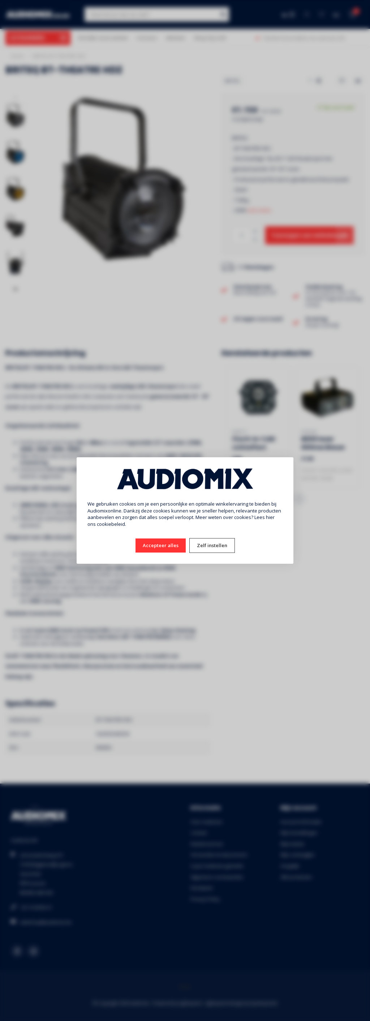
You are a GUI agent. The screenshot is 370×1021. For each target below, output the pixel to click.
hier (270, 517)
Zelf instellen (212, 545)
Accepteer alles (160, 545)
